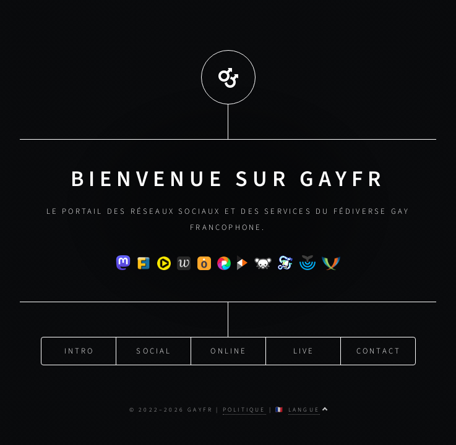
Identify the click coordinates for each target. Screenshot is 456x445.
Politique (244, 409)
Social (153, 348)
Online (228, 348)
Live (304, 348)
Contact (378, 348)
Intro (79, 348)
